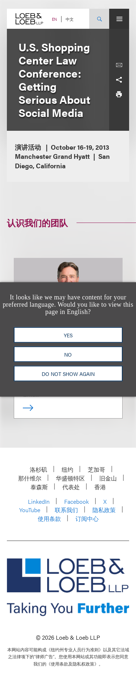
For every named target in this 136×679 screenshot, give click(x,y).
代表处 (71, 487)
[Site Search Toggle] (99, 19)
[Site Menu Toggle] (119, 19)
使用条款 (49, 518)
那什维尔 (29, 478)
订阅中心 (87, 518)
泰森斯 (39, 487)
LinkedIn (39, 501)
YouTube (29, 510)
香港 (100, 487)
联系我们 (66, 510)
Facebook (76, 501)
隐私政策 (104, 510)
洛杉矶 (38, 469)
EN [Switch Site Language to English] (54, 19)
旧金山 (108, 478)
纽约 (67, 469)
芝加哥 (96, 469)
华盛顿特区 (70, 478)
